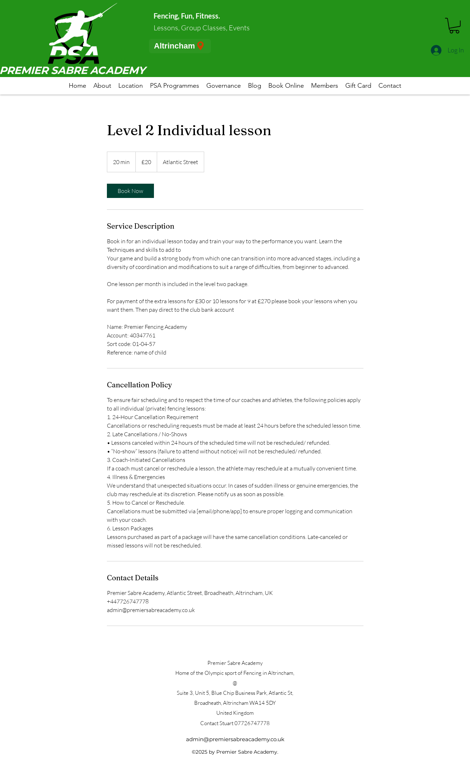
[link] (130, 191)
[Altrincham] (180, 46)
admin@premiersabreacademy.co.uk (235, 739)
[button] (454, 26)
